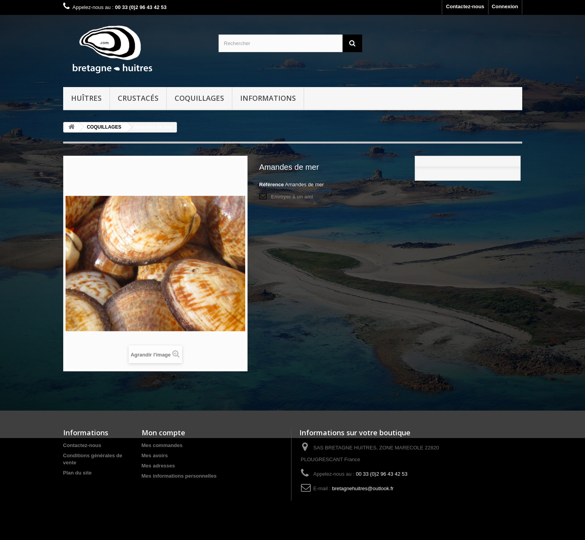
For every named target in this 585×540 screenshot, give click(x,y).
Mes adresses (158, 466)
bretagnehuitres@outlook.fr (363, 488)
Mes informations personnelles (179, 476)
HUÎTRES (86, 98)
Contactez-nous (465, 6)
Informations (268, 98)
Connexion (505, 6)
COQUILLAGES (199, 98)
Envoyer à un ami (292, 197)
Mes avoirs (155, 455)
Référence (271, 184)
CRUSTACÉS (138, 98)
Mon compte (163, 432)
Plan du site (77, 473)
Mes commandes (162, 445)
